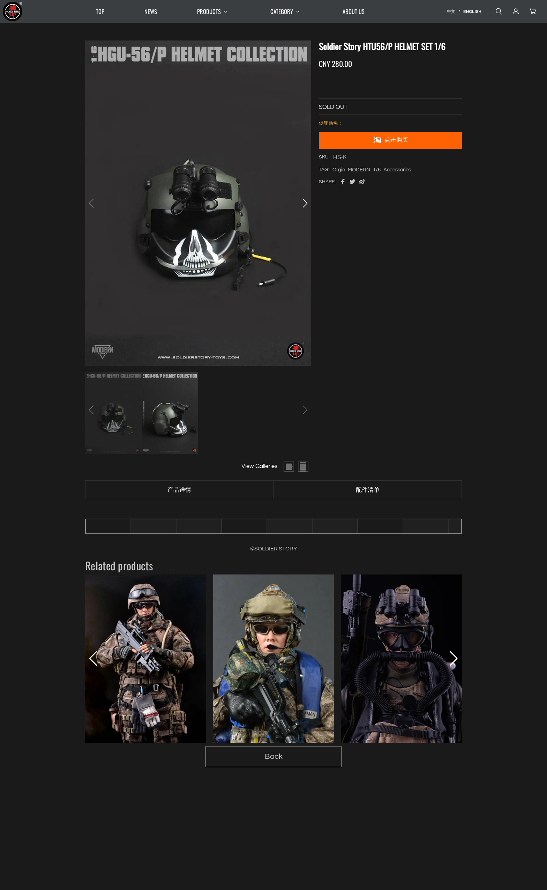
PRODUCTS (213, 11)
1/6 (377, 169)
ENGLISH (472, 11)
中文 (451, 11)
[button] (305, 203)
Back (274, 756)
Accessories (397, 169)
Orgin (338, 169)
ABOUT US (354, 11)
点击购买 (390, 140)
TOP (100, 11)
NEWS (150, 11)
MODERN (359, 169)
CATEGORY (286, 11)
